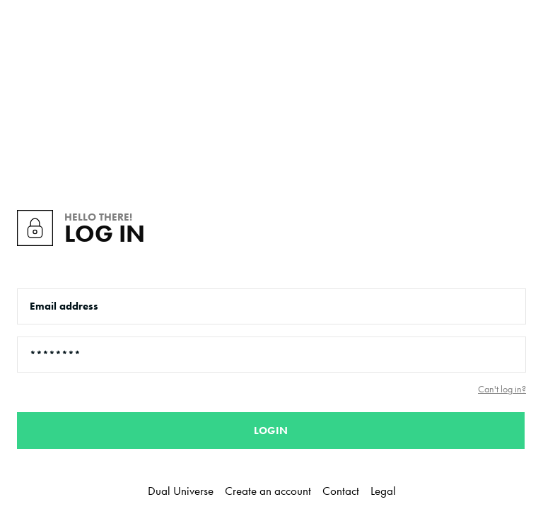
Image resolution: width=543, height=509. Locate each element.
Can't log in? (502, 389)
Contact (340, 490)
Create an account (268, 490)
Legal (383, 490)
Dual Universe (181, 490)
